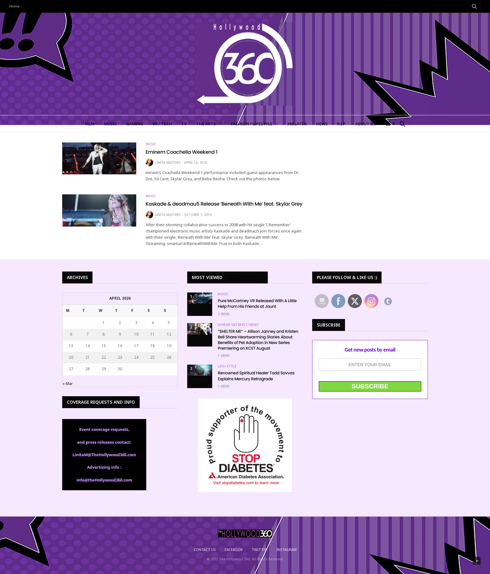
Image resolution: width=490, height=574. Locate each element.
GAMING (134, 124)
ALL (260, 278)
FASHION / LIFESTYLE (251, 124)
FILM (89, 124)
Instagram (286, 549)
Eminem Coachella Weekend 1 (182, 152)
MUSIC (110, 124)
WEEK (234, 278)
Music (151, 144)
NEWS (322, 124)
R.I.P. (341, 124)
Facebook (234, 549)
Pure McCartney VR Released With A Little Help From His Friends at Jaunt (257, 303)
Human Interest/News (238, 324)
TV (184, 124)
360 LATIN (297, 124)
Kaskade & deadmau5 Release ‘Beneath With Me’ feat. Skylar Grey (224, 203)
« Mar (67, 383)
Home (14, 6)
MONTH (248, 278)
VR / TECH (162, 124)
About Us (365, 124)
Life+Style (227, 366)
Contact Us (205, 549)
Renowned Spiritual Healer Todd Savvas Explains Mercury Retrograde (256, 376)
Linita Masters (167, 162)
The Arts (206, 124)
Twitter (260, 549)
